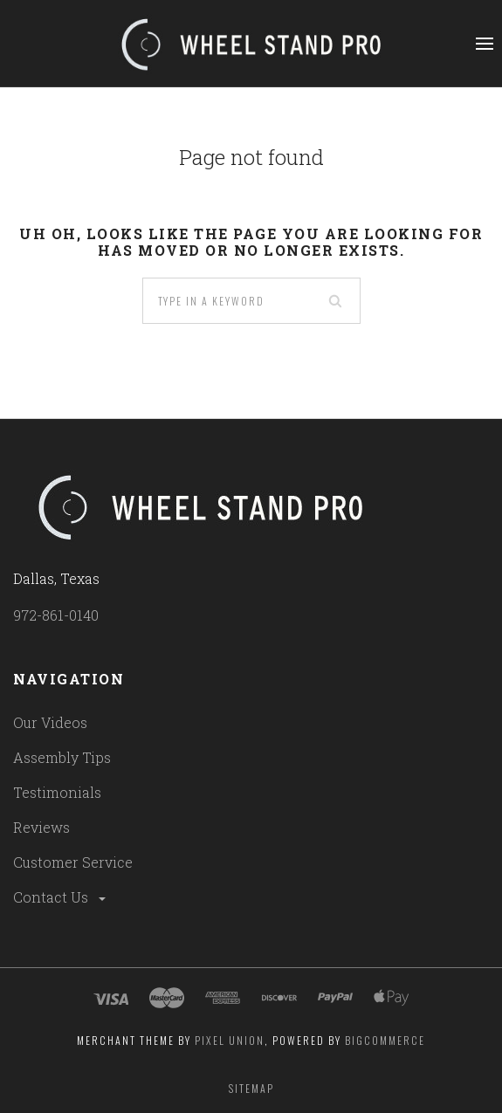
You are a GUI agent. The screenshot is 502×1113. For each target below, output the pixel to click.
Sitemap (251, 1088)
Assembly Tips (62, 757)
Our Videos (50, 722)
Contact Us (60, 897)
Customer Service (73, 862)
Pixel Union (230, 1040)
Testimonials (57, 792)
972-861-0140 (56, 615)
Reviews (41, 827)
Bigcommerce (385, 1040)
